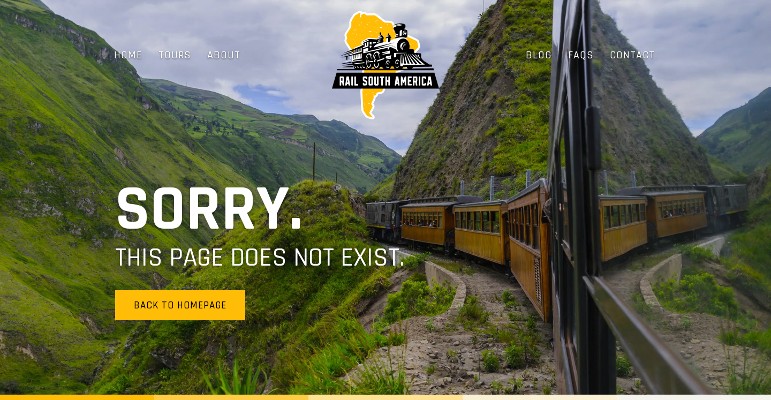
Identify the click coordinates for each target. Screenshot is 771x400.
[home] (385, 65)
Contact (632, 55)
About (223, 55)
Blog (539, 55)
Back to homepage (180, 305)
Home (128, 55)
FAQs (581, 55)
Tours (174, 55)
